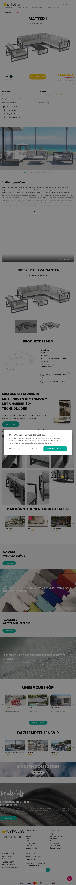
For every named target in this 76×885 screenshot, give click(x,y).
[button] (15, 449)
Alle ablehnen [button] (34, 448)
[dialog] (38, 442)
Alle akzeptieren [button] (55, 449)
